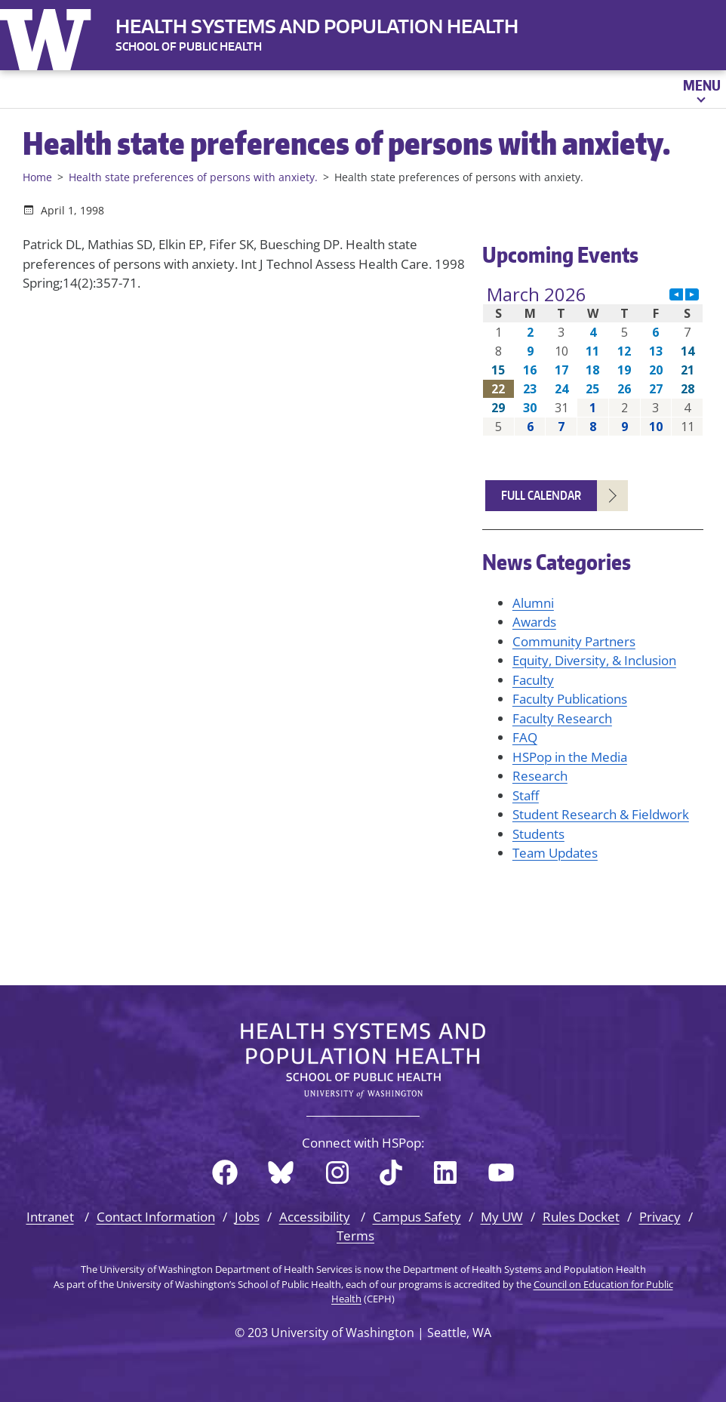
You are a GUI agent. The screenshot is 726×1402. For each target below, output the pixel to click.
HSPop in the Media (569, 757)
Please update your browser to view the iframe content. (592, 360)
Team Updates (555, 852)
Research (540, 775)
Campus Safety (417, 1216)
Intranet (50, 1216)
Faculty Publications (569, 698)
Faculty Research (562, 718)
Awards (534, 621)
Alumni (533, 603)
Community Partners (573, 641)
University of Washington (49, 36)
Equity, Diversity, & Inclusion (594, 660)
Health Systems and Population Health (316, 26)
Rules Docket (581, 1216)
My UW (502, 1216)
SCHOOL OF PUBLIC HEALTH (188, 46)
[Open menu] (700, 89)
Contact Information (156, 1216)
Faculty (533, 680)
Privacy (660, 1216)
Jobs (247, 1216)
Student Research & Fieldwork (600, 814)
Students (538, 834)
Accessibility (314, 1216)
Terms (355, 1235)
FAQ (524, 737)
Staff (525, 795)
